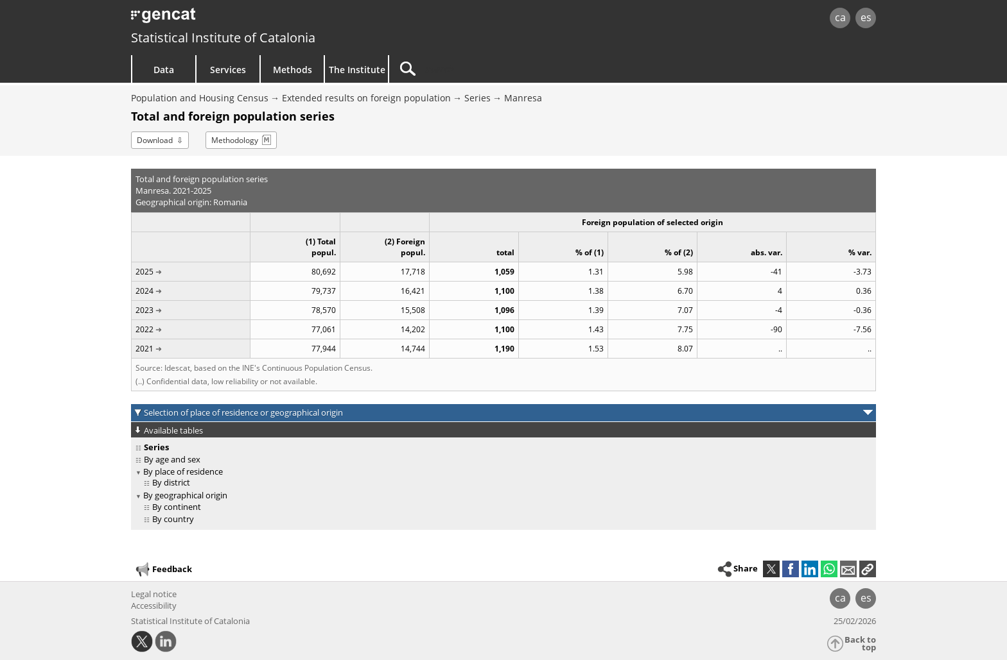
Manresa (523, 98)
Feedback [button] (163, 569)
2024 (144, 290)
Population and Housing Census (199, 98)
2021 (144, 348)
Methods (292, 69)
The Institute (357, 69)
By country (173, 519)
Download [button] (155, 140)
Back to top (860, 644)
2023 (144, 310)
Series (477, 98)
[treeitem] (501, 459)
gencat (280, 19)
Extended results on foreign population (366, 98)
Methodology (234, 140)
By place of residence (183, 471)
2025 (144, 271)
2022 (144, 329)
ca (840, 17)
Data (163, 69)
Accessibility (154, 605)
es (866, 17)
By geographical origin (185, 495)
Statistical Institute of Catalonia (223, 37)
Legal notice (154, 594)
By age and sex (172, 459)
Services (228, 69)
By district (171, 482)
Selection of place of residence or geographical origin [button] (243, 412)
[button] (867, 569)
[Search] (498, 69)
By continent (176, 506)
